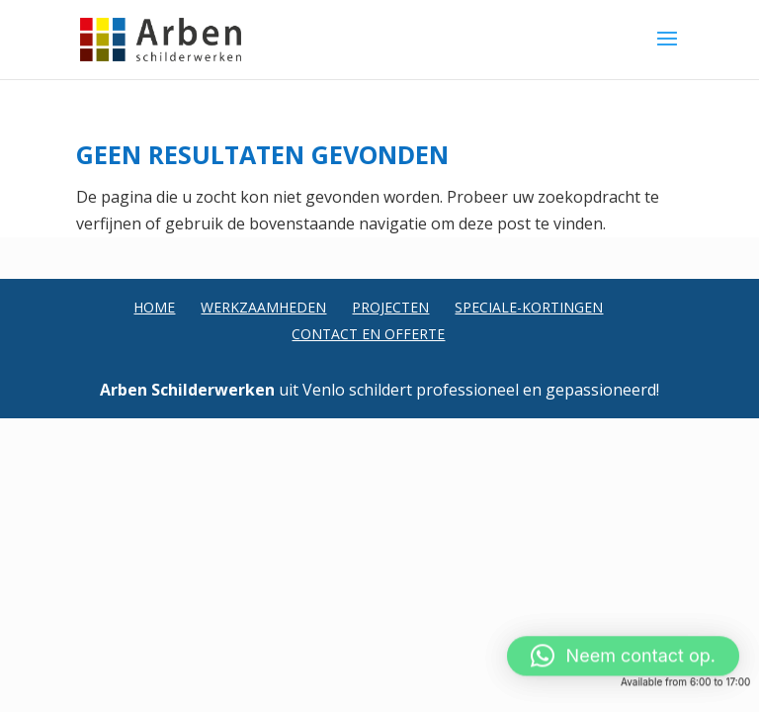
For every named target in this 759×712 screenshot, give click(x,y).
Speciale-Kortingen (529, 307)
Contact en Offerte (368, 333)
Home (154, 307)
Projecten (390, 307)
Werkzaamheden (263, 307)
